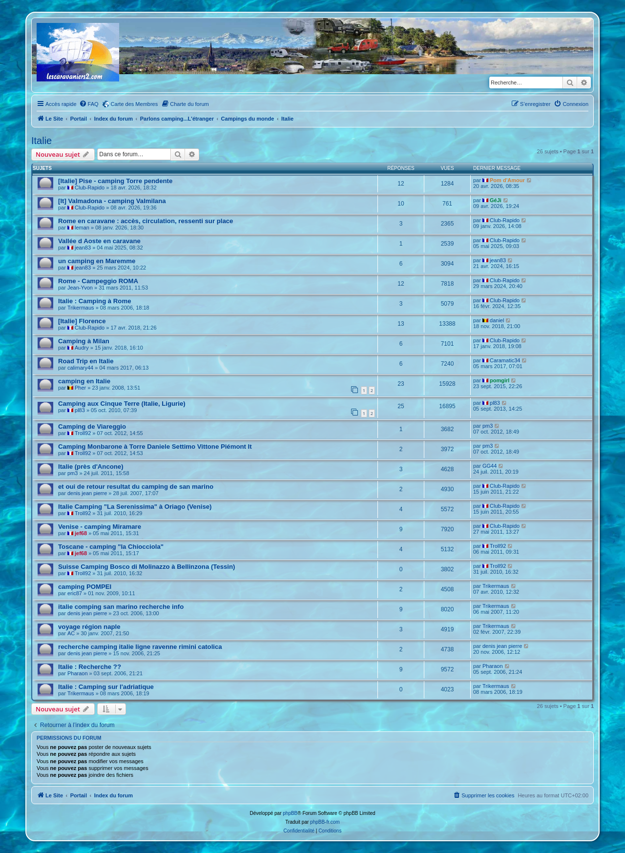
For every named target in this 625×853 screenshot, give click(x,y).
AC (71, 633)
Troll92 (83, 433)
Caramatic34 (505, 360)
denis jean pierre (87, 493)
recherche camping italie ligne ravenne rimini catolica (140, 646)
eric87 (74, 593)
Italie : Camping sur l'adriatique (106, 686)
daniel (497, 320)
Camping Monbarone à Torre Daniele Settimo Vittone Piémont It (155, 446)
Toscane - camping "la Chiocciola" (111, 546)
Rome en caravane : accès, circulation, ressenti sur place (145, 221)
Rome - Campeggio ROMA (98, 281)
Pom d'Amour (507, 180)
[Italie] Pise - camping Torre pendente (115, 181)
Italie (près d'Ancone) (91, 466)
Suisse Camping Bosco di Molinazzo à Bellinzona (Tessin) (146, 566)
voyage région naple (89, 626)
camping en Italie (84, 381)
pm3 (487, 426)
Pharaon (77, 673)
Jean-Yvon (80, 288)
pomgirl (499, 380)
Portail (78, 119)
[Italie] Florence (81, 321)
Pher (80, 388)
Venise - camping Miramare (99, 526)
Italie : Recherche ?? (89, 666)
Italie (41, 140)
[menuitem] (89, 104)
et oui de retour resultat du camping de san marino (135, 486)
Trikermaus (80, 308)
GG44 (489, 466)
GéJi (495, 200)
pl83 (80, 410)
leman (82, 227)
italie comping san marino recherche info (121, 606)
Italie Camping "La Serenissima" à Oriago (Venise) (134, 506)
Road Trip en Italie (86, 361)
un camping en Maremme (96, 261)
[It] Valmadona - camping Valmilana (112, 201)
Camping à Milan (83, 341)
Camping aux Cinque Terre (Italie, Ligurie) (122, 403)
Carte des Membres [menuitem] (134, 104)
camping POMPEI (84, 586)
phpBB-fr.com (325, 822)
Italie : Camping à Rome (94, 301)
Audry (82, 348)
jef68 (81, 533)
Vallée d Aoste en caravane (99, 241)
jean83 (83, 247)
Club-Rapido (89, 187)
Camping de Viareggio (92, 426)
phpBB (290, 813)
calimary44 (80, 368)
